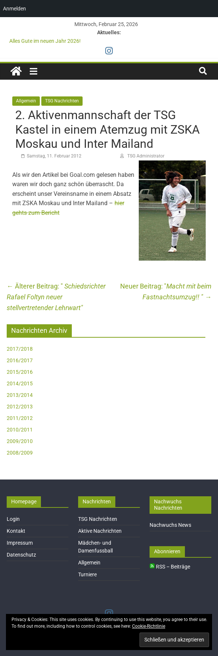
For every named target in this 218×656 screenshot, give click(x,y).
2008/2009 (20, 453)
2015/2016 (20, 372)
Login (13, 519)
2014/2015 (20, 383)
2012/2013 (20, 407)
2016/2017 (20, 360)
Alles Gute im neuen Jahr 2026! (45, 41)
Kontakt (16, 531)
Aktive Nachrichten (100, 531)
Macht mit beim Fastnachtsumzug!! (176, 291)
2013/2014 (20, 395)
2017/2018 (20, 349)
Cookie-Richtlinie (148, 626)
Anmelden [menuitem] (14, 9)
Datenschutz (21, 555)
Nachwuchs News (170, 525)
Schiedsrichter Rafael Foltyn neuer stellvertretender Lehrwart (56, 297)
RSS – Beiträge (170, 567)
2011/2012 (20, 418)
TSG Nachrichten (62, 101)
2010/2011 (20, 430)
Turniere (87, 574)
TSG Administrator (145, 156)
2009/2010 (20, 441)
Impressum (20, 543)
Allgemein (26, 101)
